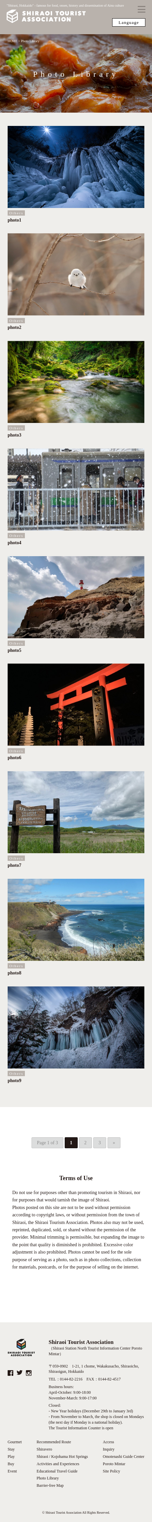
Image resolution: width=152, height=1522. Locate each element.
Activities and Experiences (58, 1464)
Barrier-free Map (50, 1485)
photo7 (14, 865)
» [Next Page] (114, 1142)
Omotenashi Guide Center (123, 1456)
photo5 (14, 650)
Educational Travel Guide (57, 1471)
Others (16, 213)
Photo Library (48, 1478)
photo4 (14, 542)
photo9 (14, 1080)
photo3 (14, 435)
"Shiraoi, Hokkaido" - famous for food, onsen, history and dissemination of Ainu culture (65, 14)
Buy (11, 1464)
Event (12, 1471)
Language (128, 22)
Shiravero (44, 1449)
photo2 (14, 327)
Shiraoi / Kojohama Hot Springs (62, 1456)
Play (11, 1456)
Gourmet (15, 1442)
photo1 (14, 220)
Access (108, 1442)
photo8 (14, 972)
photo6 (14, 757)
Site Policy (111, 1471)
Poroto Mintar (114, 1464)
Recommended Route (54, 1442)
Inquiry (108, 1449)
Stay (11, 1449)
